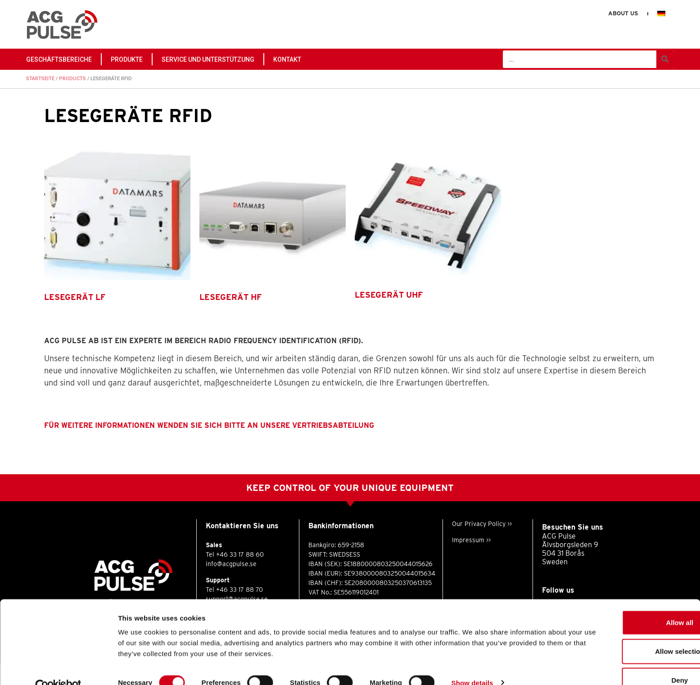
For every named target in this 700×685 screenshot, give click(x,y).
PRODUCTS (72, 79)
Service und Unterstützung (208, 59)
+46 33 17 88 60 (240, 554)
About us (622, 13)
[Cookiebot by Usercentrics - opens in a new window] (58, 667)
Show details (472, 663)
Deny (625, 661)
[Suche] (665, 59)
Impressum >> (471, 540)
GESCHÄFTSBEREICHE (59, 59)
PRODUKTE (127, 59)
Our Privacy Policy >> (482, 523)
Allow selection (624, 632)
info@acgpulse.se (231, 563)
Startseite (40, 79)
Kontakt (287, 59)
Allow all (625, 604)
